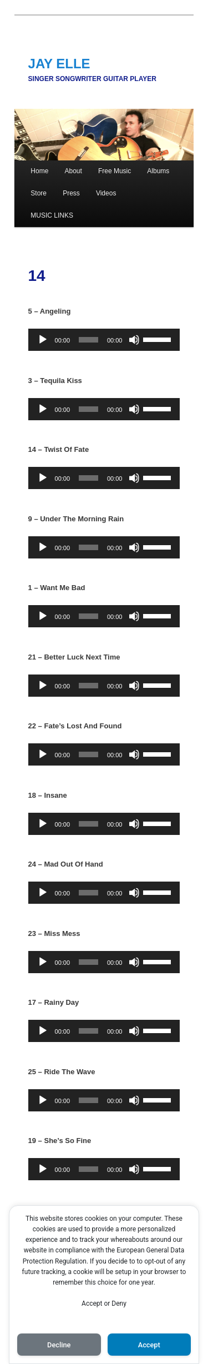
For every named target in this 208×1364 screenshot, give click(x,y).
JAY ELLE (59, 63)
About (73, 171)
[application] (104, 340)
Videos (106, 193)
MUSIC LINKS (52, 215)
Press (71, 193)
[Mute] (134, 339)
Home (39, 171)
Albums (158, 171)
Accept (149, 1345)
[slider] (88, 340)
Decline (58, 1345)
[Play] (42, 339)
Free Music (114, 171)
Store (39, 193)
